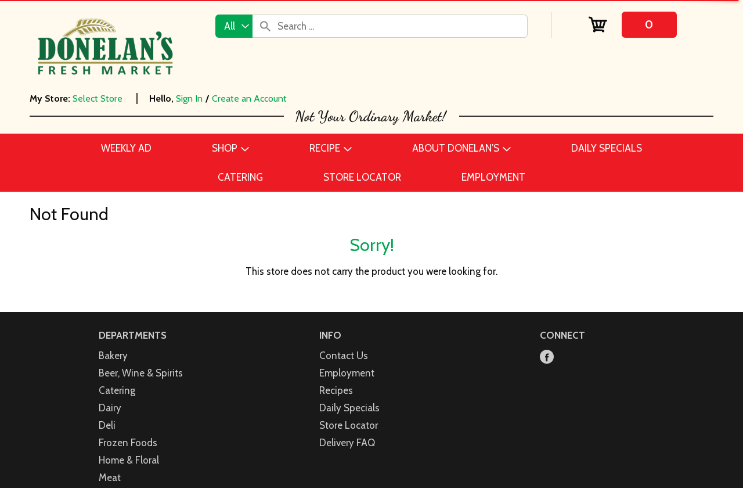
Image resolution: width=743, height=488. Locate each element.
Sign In (189, 98)
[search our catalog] (265, 26)
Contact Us (343, 430)
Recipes (336, 465)
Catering (117, 465)
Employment (346, 448)
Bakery (113, 430)
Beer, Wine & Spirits (141, 448)
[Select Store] (99, 98)
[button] (351, 255)
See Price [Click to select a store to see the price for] (98, 212)
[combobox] (234, 26)
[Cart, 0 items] (632, 25)
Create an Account (249, 98)
